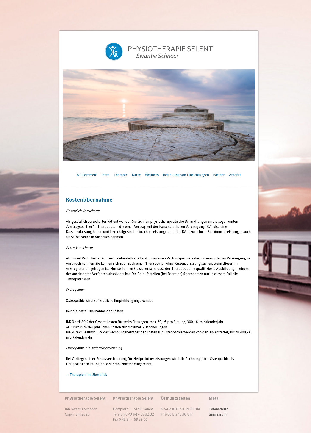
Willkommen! (86, 175)
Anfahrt (235, 175)
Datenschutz (218, 409)
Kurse (136, 175)
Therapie (121, 175)
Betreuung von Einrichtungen (186, 175)
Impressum (218, 414)
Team (105, 175)
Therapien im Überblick (88, 375)
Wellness (152, 175)
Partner (219, 175)
